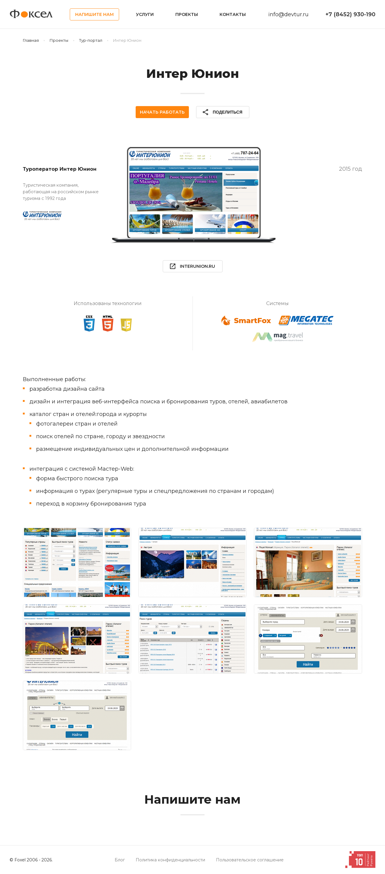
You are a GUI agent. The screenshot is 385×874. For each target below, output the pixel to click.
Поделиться (222, 112)
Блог (120, 860)
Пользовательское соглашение (250, 860)
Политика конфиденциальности (170, 860)
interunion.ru (192, 266)
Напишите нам (94, 14)
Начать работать (162, 112)
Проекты (186, 14)
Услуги (145, 14)
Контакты (233, 14)
